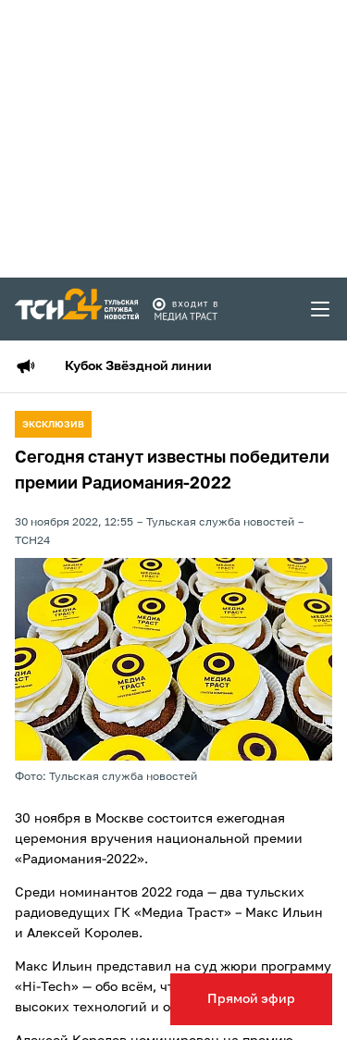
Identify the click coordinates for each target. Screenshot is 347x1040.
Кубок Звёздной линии (138, 366)
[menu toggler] (321, 309)
